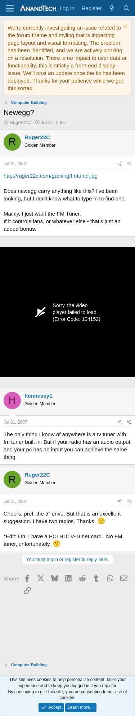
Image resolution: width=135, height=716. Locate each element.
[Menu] (9, 8)
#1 (129, 163)
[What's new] (112, 8)
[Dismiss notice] (124, 27)
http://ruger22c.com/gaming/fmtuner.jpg (51, 176)
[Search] (127, 8)
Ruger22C (20, 122)
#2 (129, 422)
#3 (129, 501)
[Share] (119, 164)
